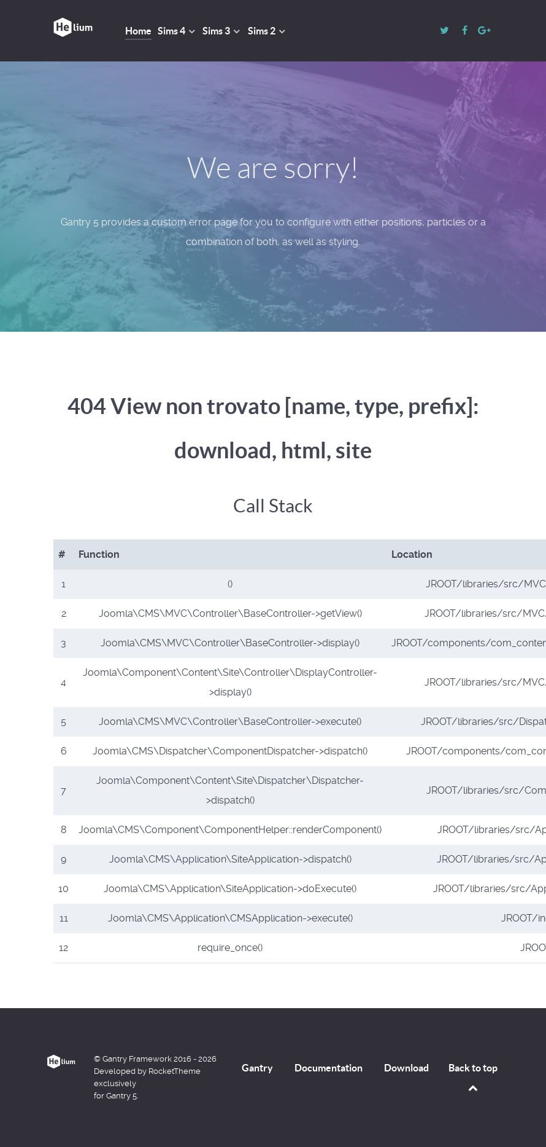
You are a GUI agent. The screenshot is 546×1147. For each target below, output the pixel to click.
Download (406, 1067)
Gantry (257, 1067)
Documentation (328, 1067)
